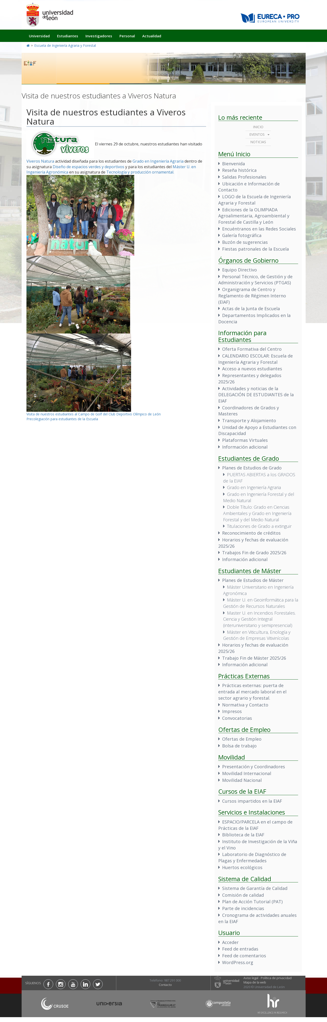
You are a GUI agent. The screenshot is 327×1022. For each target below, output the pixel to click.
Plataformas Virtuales (245, 440)
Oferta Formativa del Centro (252, 349)
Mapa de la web (254, 982)
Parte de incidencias (243, 908)
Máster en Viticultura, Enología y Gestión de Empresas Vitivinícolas (256, 635)
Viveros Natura (40, 161)
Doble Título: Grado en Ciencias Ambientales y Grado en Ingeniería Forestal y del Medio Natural (257, 513)
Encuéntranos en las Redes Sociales (259, 229)
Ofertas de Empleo (241, 739)
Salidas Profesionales (244, 177)
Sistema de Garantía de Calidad (254, 888)
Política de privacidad (276, 978)
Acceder (230, 942)
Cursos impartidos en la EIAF (252, 801)
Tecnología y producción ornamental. (140, 172)
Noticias (258, 142)
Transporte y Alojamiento (249, 420)
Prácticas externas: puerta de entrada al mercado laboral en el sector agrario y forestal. (252, 691)
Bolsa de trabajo (239, 746)
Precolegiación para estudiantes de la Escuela (62, 419)
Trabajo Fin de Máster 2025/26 (254, 658)
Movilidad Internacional (246, 773)
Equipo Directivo (239, 270)
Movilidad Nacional (242, 780)
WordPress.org (237, 962)
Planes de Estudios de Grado (252, 468)
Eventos (257, 134)
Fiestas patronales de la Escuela (255, 249)
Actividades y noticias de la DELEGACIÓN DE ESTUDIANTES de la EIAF (256, 395)
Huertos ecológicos (242, 867)
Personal (127, 35)
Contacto (165, 984)
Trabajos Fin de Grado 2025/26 (254, 552)
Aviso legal (250, 978)
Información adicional (245, 447)
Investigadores (98, 35)
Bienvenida (233, 163)
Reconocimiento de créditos (251, 533)
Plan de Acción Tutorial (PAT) (252, 901)
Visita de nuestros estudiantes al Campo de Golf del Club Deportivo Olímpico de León (93, 414)
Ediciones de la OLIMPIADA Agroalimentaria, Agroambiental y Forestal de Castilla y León (253, 216)
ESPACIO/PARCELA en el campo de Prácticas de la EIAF (255, 825)
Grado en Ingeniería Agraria (158, 161)
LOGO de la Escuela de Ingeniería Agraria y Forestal (254, 200)
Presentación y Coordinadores (253, 766)
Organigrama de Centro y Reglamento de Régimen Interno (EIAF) (252, 295)
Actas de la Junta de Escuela (251, 308)
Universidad (39, 35)
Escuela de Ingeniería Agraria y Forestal (65, 45)
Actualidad (151, 35)
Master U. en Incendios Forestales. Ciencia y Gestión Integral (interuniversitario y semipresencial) (259, 619)
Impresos (232, 711)
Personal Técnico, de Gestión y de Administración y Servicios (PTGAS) (255, 280)
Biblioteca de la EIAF (243, 835)
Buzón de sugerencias (245, 242)
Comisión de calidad (243, 895)
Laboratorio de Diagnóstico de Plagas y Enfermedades (252, 857)
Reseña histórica (239, 170)
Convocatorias (237, 718)
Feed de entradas (240, 949)
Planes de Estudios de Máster (253, 580)
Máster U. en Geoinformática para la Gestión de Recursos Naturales (260, 603)
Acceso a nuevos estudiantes (252, 369)
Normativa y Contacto (245, 705)
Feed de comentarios (244, 956)
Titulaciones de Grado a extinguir (259, 526)
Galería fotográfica (241, 235)
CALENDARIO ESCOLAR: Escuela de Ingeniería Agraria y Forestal (255, 359)
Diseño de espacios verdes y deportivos (88, 166)
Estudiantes (67, 35)
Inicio (258, 127)
